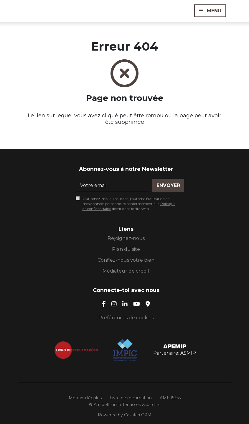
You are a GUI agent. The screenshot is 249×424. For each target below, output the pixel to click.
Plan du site (126, 249)
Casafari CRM (137, 415)
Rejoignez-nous (126, 238)
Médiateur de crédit (126, 271)
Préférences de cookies (126, 317)
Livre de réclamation (131, 397)
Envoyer (168, 185)
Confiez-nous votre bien (126, 260)
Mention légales (85, 397)
